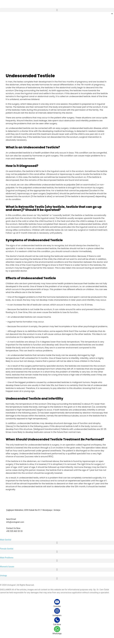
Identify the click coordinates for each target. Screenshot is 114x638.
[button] (57, 10)
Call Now (57, 624)
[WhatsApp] (57, 629)
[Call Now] (57, 620)
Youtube (57, 606)
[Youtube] (57, 602)
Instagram (57, 615)
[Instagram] (57, 611)
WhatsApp (57, 633)
